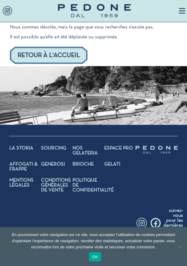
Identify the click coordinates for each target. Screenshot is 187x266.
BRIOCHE (83, 164)
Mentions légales (21, 183)
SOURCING (53, 148)
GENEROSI (53, 164)
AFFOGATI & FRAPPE (23, 167)
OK (95, 257)
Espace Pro (118, 148)
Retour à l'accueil (49, 55)
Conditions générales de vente (56, 185)
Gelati (112, 164)
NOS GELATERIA (85, 151)
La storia (21, 148)
